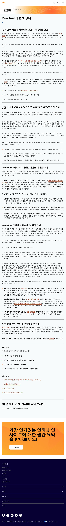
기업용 (4, 473)
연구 (5, 81)
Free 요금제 (5, 467)
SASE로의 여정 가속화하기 (12, 384)
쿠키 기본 (48, 521)
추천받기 (4, 476)
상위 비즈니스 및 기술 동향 (29, 91)
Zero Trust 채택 (10, 63)
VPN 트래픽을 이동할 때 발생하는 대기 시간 (28, 303)
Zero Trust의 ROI (9, 388)
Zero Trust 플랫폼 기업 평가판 (13, 392)
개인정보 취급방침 (21, 521)
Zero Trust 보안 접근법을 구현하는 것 (29, 61)
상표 (56, 521)
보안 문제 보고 (39, 521)
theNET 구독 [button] (16, 447)
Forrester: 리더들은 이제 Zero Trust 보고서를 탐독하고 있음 (22, 380)
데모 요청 (4, 479)
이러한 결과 (6, 327)
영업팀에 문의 (6, 481)
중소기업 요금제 (6, 470)
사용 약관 (30, 521)
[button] (58, 2)
